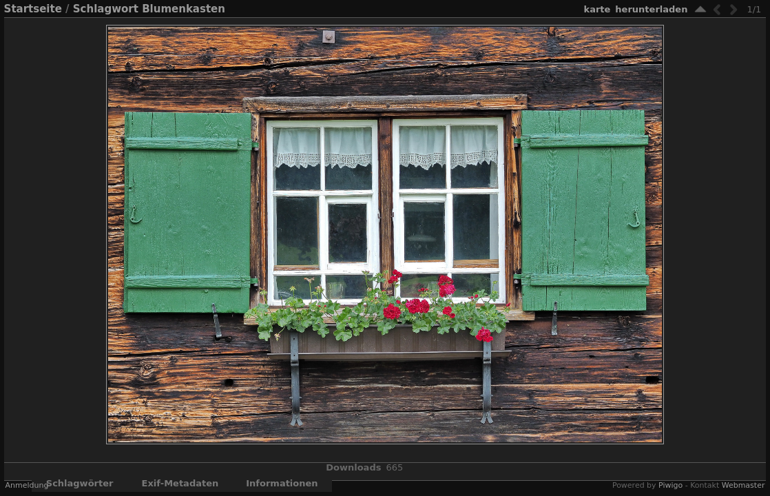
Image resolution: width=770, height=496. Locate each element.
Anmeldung (27, 485)
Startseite (33, 9)
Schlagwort (105, 9)
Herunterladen (651, 9)
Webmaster (743, 485)
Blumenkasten (183, 9)
